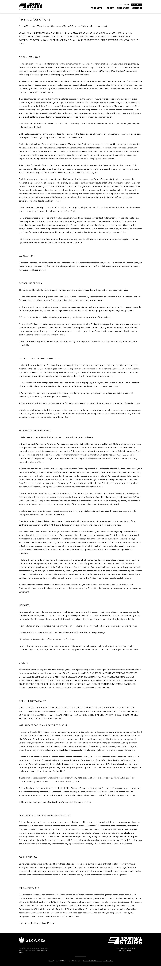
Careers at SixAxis (88, 961)
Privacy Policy (98, 961)
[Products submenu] (103, 8)
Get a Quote (136, 5)
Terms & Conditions (108, 961)
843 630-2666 (123, 5)
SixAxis (51, 961)
